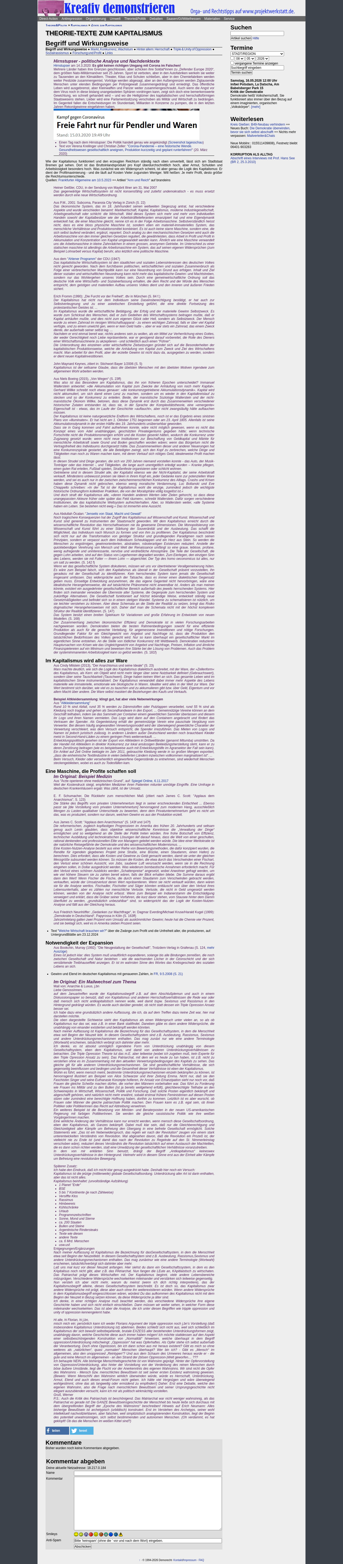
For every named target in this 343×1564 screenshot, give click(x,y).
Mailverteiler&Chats (261, 136)
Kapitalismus (79, 25)
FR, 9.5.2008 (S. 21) (168, 974)
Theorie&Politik (135, 19)
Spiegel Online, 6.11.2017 (150, 781)
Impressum (189, 1560)
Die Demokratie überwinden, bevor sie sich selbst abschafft (260, 130)
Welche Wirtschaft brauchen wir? (82, 931)
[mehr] (255, 107)
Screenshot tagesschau (186, 142)
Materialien (212, 19)
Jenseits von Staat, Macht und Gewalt (113, 514)
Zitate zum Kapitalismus (106, 25)
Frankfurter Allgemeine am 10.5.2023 (84, 180)
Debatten (156, 19)
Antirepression (72, 19)
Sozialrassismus (57, 53)
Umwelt (115, 19)
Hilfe (256, 38)
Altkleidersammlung (75, 703)
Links (109, 53)
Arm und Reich (138, 180)
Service (229, 19)
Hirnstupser (62, 65)
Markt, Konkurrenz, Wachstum (112, 49)
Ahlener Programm (81, 259)
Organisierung (96, 19)
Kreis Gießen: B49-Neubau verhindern (257, 124)
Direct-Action (48, 19)
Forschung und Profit (87, 53)
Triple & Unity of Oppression (192, 49)
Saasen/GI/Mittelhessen (183, 19)
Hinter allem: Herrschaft (153, 49)
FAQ (201, 1560)
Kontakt (177, 1560)
